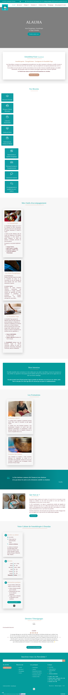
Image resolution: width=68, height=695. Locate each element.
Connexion (63, 693)
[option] (34, 636)
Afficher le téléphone (48, 1)
